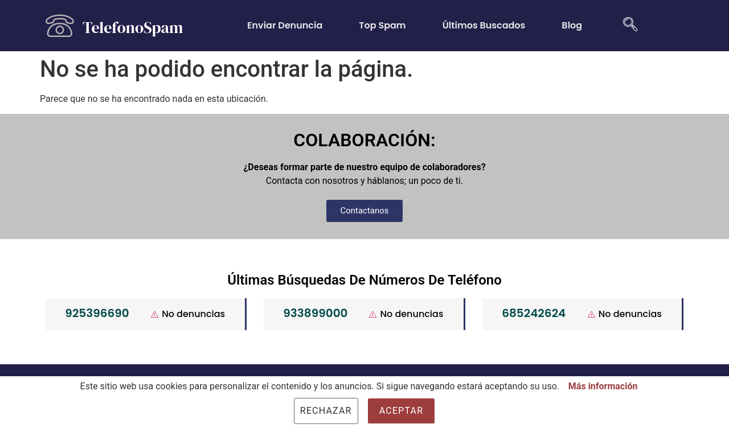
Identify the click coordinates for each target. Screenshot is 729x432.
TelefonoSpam (133, 27)
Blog (572, 25)
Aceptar (401, 410)
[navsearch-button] (626, 25)
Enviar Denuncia (284, 25)
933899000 (315, 313)
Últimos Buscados (484, 25)
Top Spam (382, 25)
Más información (603, 386)
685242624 (534, 313)
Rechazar (326, 410)
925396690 (97, 313)
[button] (364, 211)
